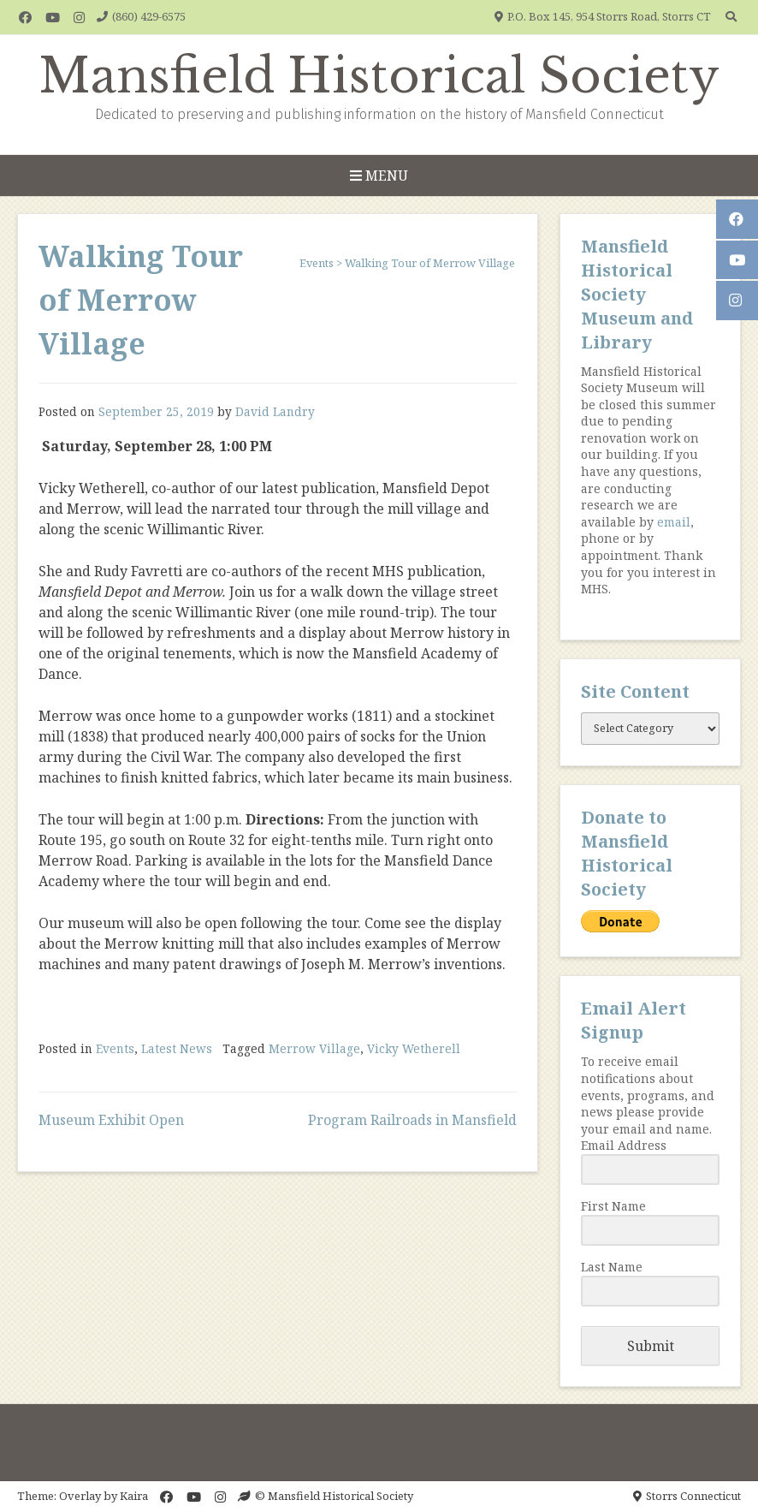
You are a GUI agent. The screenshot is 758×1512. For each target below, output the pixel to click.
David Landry (275, 411)
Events (115, 1048)
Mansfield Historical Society (379, 76)
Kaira (134, 1495)
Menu (379, 175)
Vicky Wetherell (413, 1048)
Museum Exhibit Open (111, 1119)
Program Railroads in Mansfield (412, 1119)
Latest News (176, 1048)
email (673, 522)
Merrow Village (314, 1048)
